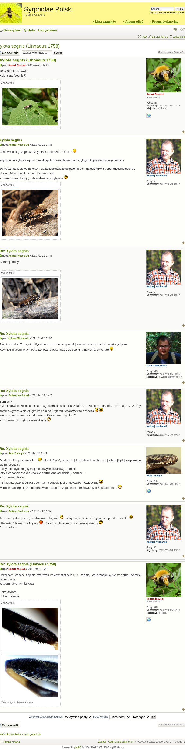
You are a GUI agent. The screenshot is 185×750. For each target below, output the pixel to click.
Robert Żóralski (16, 65)
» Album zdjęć (133, 21)
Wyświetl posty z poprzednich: (60, 716)
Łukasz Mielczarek (18, 338)
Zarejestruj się (160, 36)
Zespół (102, 741)
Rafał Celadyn (16, 453)
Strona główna (12, 30)
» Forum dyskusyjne (164, 21)
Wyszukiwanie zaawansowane (167, 12)
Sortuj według (111, 716)
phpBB (77, 747)
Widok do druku (175, 29)
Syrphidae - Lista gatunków (40, 30)
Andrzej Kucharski (18, 145)
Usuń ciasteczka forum (121, 741)
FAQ (144, 36)
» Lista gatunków (104, 21)
